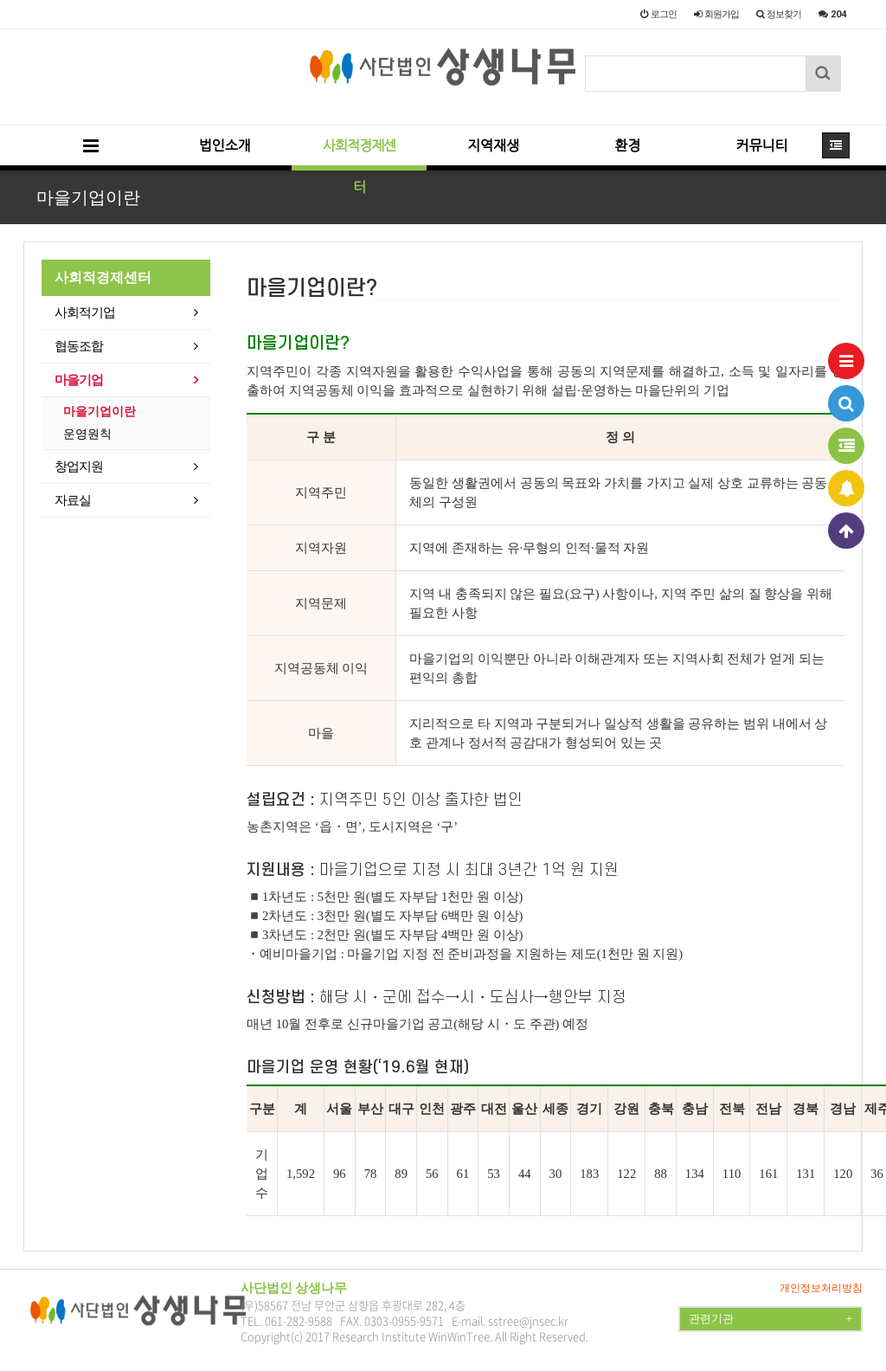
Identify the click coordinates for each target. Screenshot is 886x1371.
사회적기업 (85, 312)
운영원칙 (87, 434)
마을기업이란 (99, 411)
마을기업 (79, 380)
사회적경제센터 (359, 154)
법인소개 (225, 145)
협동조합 (79, 346)
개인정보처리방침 (821, 1288)
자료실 (73, 500)
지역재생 (493, 145)
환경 (627, 145)
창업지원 (79, 466)
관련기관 (770, 1319)
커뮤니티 (761, 145)
